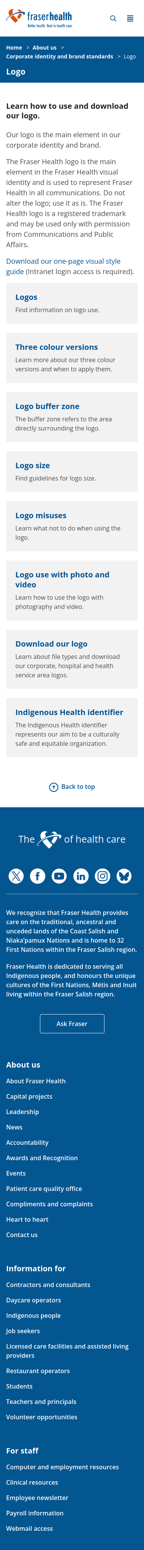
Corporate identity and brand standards (59, 56)
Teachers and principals (41, 1401)
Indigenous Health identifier (69, 712)
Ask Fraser (71, 1023)
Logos (26, 297)
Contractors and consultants (48, 1285)
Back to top (78, 786)
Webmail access (29, 1528)
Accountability (27, 1142)
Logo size (32, 465)
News (14, 1127)
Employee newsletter (37, 1497)
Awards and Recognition (42, 1158)
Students (19, 1386)
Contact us (22, 1235)
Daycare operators (33, 1300)
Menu (130, 18)
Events (16, 1173)
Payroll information (35, 1513)
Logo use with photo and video (62, 579)
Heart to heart (27, 1219)
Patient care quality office (44, 1188)
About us (44, 47)
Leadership (22, 1112)
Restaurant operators (38, 1371)
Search (113, 18)
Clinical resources (32, 1482)
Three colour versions (56, 347)
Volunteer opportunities (42, 1417)
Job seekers (23, 1331)
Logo (130, 56)
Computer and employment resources (62, 1467)
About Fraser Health (36, 1081)
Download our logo (51, 644)
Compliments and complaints (49, 1204)
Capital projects (29, 1096)
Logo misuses (40, 515)
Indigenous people (33, 1315)
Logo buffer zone (47, 406)
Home (14, 47)
